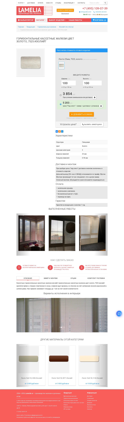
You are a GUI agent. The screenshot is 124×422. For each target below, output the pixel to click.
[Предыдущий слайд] (23, 315)
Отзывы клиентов (92, 400)
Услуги (21, 3)
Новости (49, 3)
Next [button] (101, 346)
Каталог (41, 20)
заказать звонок (100, 12)
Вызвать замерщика (65, 10)
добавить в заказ (81, 114)
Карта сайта (19, 415)
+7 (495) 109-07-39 (95, 8)
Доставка (31, 3)
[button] (23, 234)
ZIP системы (66, 409)
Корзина (99, 20)
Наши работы (75, 20)
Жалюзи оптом (91, 404)
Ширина (65, 79)
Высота (87, 79)
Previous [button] (23, 346)
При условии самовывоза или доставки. (79, 95)
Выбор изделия (57, 20)
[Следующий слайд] (101, 315)
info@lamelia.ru (85, 12)
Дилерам (89, 402)
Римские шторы (67, 407)
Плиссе (65, 404)
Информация (69, 3)
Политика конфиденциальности (33, 415)
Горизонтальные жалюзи (70, 398)
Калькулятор (25, 20)
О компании (90, 398)
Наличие (89, 409)
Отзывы (58, 3)
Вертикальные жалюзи (69, 396)
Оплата (40, 3)
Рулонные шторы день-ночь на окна (73, 402)
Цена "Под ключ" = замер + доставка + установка (83, 104)
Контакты (81, 3)
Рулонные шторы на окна (70, 400)
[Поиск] (105, 2)
